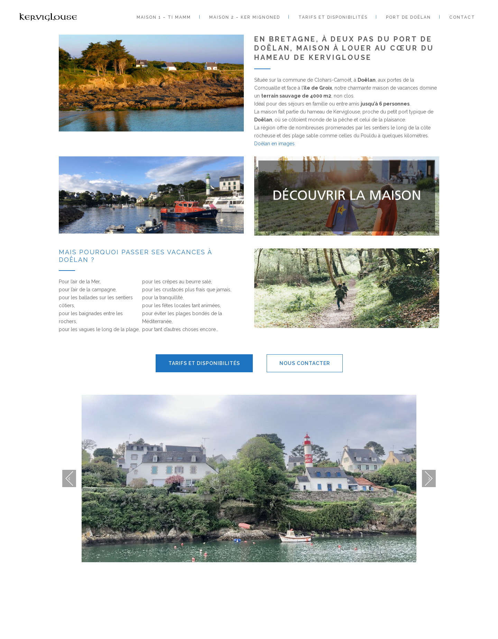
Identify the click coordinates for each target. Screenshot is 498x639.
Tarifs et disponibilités (204, 363)
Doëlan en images (274, 143)
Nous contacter (304, 363)
